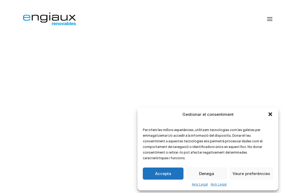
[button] (270, 114)
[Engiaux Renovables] (49, 19)
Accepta (163, 173)
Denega (206, 173)
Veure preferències (251, 173)
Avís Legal (200, 184)
